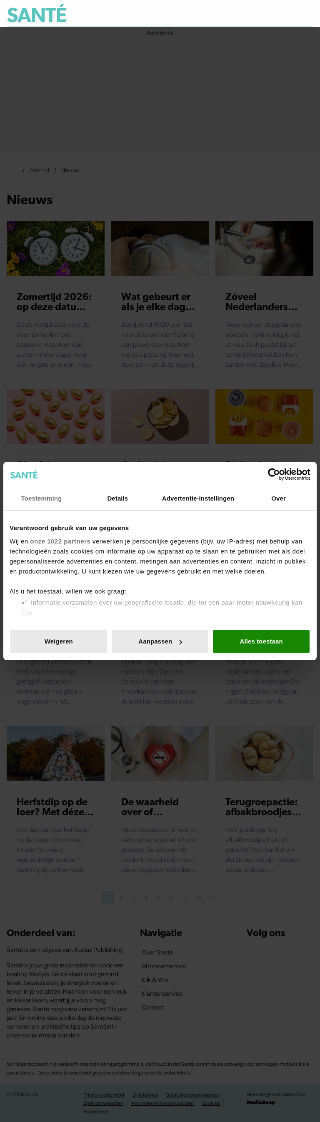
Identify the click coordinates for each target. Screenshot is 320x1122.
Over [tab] (278, 498)
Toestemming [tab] (41, 498)
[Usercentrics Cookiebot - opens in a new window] (274, 474)
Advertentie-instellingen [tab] (198, 498)
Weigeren (59, 641)
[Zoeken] (306, 14)
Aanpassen (160, 641)
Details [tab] (117, 498)
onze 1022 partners (60, 541)
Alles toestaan (261, 641)
